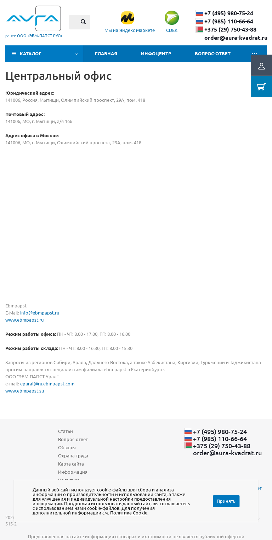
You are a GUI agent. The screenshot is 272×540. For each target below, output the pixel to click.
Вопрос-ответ (213, 53)
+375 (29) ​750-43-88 (230, 29)
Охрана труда (73, 455)
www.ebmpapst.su (24, 391)
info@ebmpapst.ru (39, 313)
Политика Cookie (128, 513)
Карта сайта (71, 464)
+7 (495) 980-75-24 (228, 13)
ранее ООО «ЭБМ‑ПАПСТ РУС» (33, 35)
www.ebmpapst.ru (24, 320)
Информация (72, 472)
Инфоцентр (156, 53)
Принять (226, 501)
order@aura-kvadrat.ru (235, 37)
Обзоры (67, 447)
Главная (106, 53)
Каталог (30, 53)
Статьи (65, 431)
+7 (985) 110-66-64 (228, 21)
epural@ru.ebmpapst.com (47, 383)
